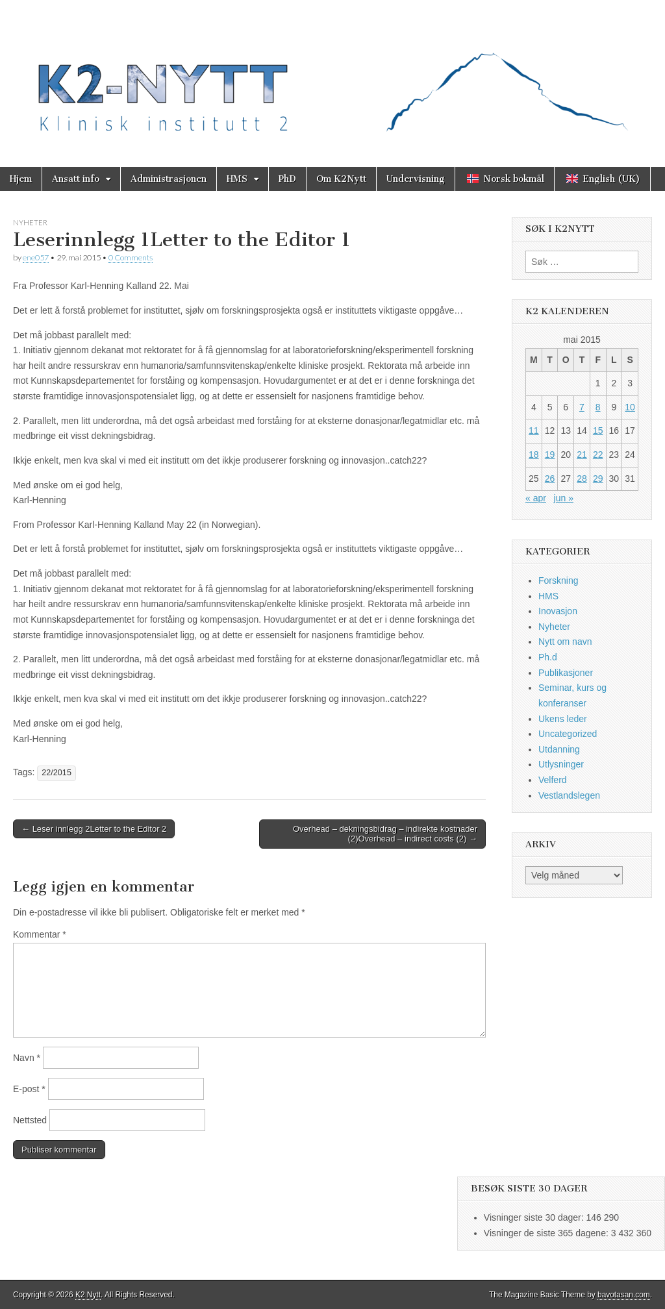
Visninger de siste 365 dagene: (547, 1233)
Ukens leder (562, 719)
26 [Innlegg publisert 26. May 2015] (550, 478)
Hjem (21, 178)
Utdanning (559, 749)
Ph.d (547, 657)
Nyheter (30, 222)
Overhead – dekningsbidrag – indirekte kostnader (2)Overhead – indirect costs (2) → (385, 834)
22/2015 (56, 772)
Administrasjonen (169, 178)
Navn (26, 1058)
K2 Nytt (88, 1294)
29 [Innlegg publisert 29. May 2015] (598, 478)
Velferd (552, 780)
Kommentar (39, 934)
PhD (287, 178)
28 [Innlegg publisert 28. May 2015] (582, 478)
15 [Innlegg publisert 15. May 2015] (598, 430)
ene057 (36, 257)
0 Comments (130, 257)
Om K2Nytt (341, 178)
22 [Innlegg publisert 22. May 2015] (598, 454)
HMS (237, 178)
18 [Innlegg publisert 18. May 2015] (534, 454)
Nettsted (30, 1120)
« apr (535, 498)
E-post (29, 1089)
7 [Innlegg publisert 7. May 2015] (581, 407)
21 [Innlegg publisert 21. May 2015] (582, 454)
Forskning (558, 580)
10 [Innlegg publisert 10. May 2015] (630, 407)
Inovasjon (557, 611)
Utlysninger (561, 764)
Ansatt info (75, 178)
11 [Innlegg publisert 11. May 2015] (534, 430)
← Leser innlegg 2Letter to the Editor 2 (93, 829)
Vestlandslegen (569, 795)
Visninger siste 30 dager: (535, 1217)
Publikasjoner (565, 672)
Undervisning (415, 178)
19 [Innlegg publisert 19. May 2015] (550, 454)
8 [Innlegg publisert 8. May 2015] (598, 407)
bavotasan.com (623, 1294)
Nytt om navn (565, 641)
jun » (563, 498)
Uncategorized (567, 734)
